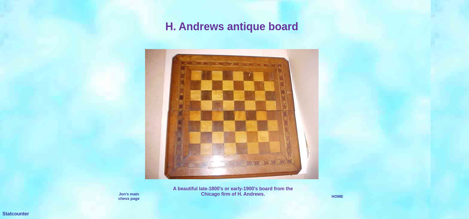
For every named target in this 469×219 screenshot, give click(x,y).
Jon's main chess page (129, 196)
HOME (337, 196)
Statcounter (15, 213)
